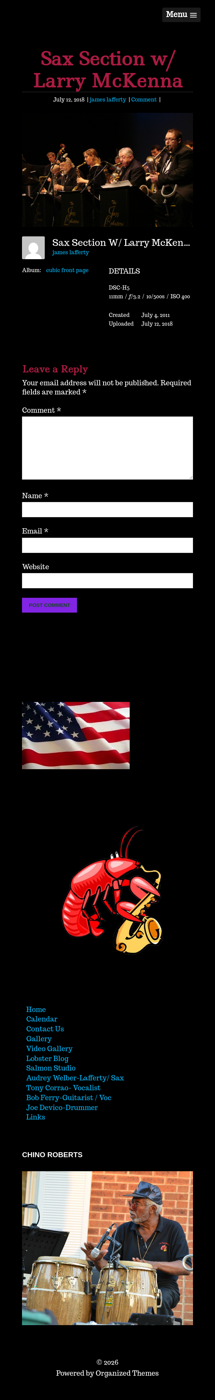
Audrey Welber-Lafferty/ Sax (75, 1090)
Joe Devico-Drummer (62, 1119)
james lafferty (107, 99)
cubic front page (67, 270)
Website (35, 579)
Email (35, 543)
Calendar (41, 1031)
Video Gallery (49, 1060)
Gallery (39, 1051)
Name (35, 508)
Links (35, 1129)
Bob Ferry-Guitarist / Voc (68, 1109)
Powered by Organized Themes (107, 1385)
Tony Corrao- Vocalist (63, 1100)
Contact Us (45, 1041)
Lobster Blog (47, 1070)
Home (36, 1021)
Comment (144, 99)
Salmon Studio (50, 1080)
